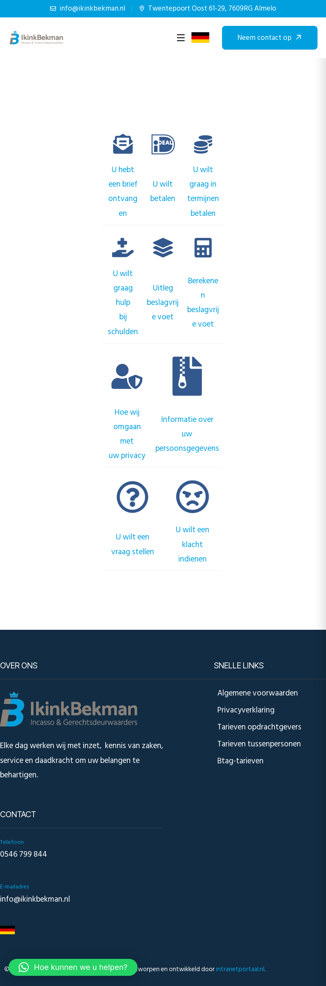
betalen (162, 198)
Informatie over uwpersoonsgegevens (187, 434)
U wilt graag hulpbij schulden (123, 302)
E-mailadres (14, 886)
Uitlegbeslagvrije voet (163, 303)
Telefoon (12, 842)
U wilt (163, 184)
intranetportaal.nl (240, 969)
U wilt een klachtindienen (192, 544)
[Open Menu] (181, 38)
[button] (73, 967)
